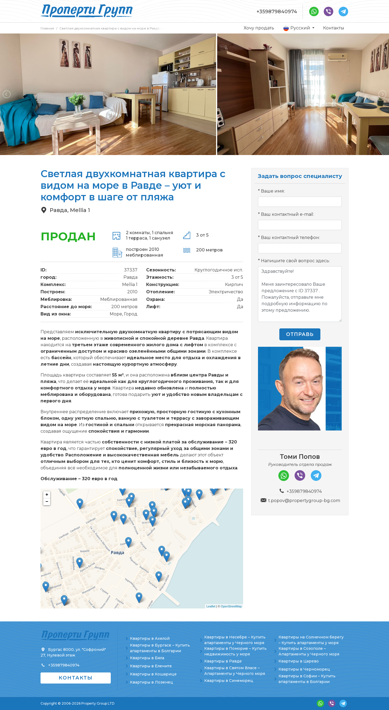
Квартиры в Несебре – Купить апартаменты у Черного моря (235, 640)
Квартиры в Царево (299, 661)
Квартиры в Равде (223, 661)
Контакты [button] (76, 678)
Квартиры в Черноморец (304, 669)
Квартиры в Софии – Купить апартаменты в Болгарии (307, 679)
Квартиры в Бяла (147, 657)
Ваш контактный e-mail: (287, 214)
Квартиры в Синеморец (228, 680)
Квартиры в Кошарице (153, 674)
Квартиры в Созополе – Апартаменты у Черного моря (309, 651)
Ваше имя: (273, 191)
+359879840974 (277, 12)
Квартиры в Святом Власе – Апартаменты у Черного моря (234, 670)
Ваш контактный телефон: (290, 237)
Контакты (333, 28)
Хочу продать (259, 28)
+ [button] (46, 495)
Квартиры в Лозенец (151, 682)
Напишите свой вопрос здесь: (295, 260)
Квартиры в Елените (151, 666)
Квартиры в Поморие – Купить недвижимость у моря (235, 651)
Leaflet (210, 606)
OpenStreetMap (231, 606)
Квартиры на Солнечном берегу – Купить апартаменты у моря (311, 640)
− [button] (46, 502)
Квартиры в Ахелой (150, 638)
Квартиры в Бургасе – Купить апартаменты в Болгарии (160, 648)
